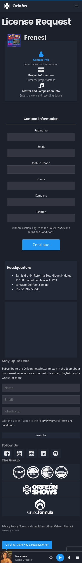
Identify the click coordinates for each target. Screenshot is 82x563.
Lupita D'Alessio (24, 559)
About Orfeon (54, 526)
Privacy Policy (10, 526)
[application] (41, 557)
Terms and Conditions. (41, 232)
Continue (41, 245)
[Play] (60, 557)
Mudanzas (21, 556)
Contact (68, 526)
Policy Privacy (57, 228)
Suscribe (40, 435)
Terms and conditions (32, 526)
